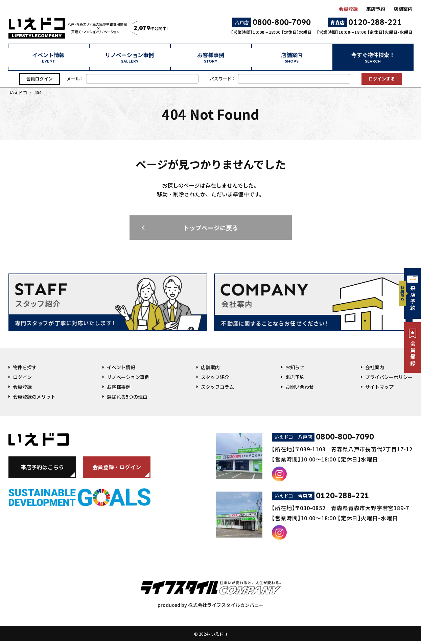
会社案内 (374, 367)
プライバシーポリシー (389, 377)
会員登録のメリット (34, 396)
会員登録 (348, 8)
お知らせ (294, 367)
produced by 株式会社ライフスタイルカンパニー (211, 591)
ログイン (22, 377)
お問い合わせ (299, 386)
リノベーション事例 (129, 57)
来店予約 (375, 8)
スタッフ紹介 (215, 377)
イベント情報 (48, 57)
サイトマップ (379, 386)
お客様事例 (210, 57)
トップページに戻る (210, 227)
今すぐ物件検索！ (373, 57)
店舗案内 (403, 8)
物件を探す (25, 367)
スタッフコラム (217, 386)
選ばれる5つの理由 (127, 396)
